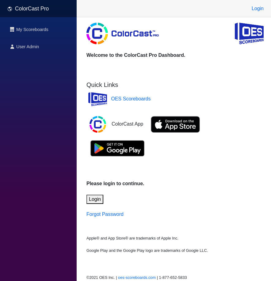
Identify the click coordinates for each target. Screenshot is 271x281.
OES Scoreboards (131, 98)
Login (258, 8)
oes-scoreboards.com (137, 277)
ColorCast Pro (28, 9)
